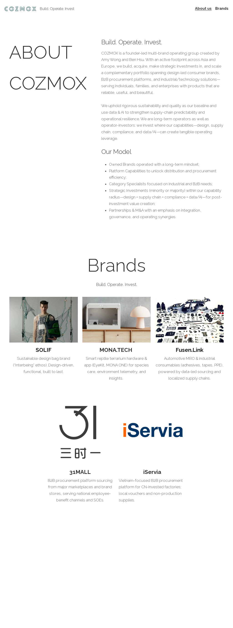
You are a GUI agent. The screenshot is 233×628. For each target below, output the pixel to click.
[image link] (43, 320)
